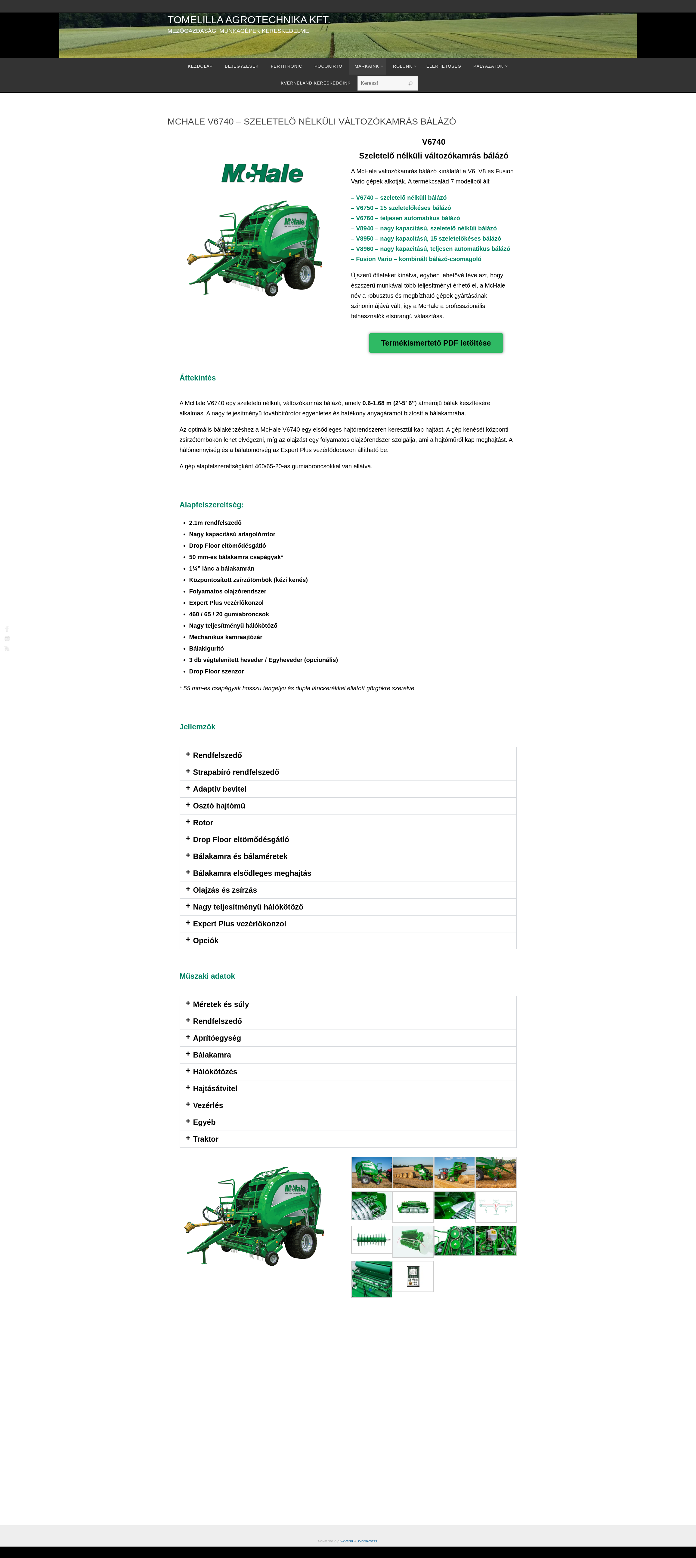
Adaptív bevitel (220, 789)
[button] (348, 755)
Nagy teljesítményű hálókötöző (248, 907)
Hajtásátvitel (215, 1088)
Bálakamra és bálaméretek (240, 856)
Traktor (206, 1139)
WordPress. (368, 1541)
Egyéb (204, 1122)
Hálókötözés (215, 1071)
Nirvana (346, 1541)
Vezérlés (208, 1105)
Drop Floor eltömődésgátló (241, 839)
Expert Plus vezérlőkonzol (239, 923)
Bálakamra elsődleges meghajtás (252, 873)
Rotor (203, 822)
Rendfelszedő (217, 755)
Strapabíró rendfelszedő (236, 772)
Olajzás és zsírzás (225, 890)
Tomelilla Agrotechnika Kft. (249, 19)
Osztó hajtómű (219, 806)
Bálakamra (212, 1055)
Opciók (206, 940)
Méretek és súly (221, 1004)
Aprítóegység (217, 1038)
